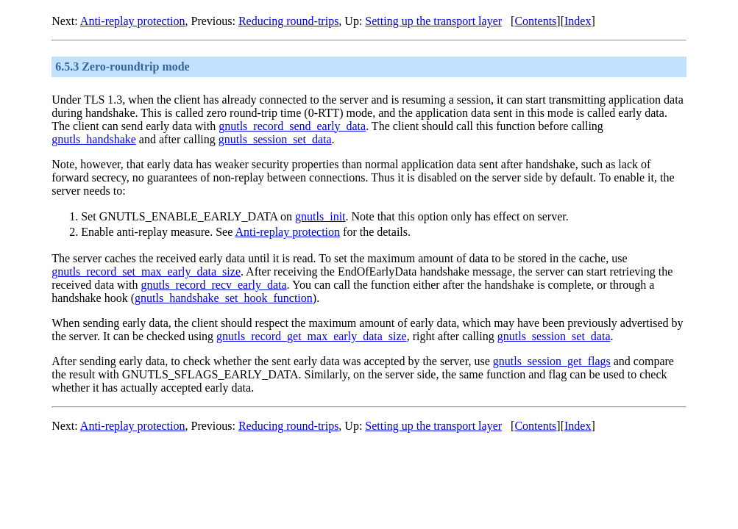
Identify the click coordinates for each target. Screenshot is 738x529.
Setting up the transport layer (433, 21)
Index (577, 21)
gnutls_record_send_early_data (292, 126)
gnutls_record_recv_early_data (213, 284)
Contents (535, 21)
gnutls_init (320, 216)
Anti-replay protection (132, 21)
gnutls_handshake (94, 139)
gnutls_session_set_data (275, 139)
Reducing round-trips (288, 21)
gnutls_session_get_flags (552, 361)
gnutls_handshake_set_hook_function (224, 298)
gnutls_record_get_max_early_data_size (311, 336)
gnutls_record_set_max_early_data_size (146, 271)
